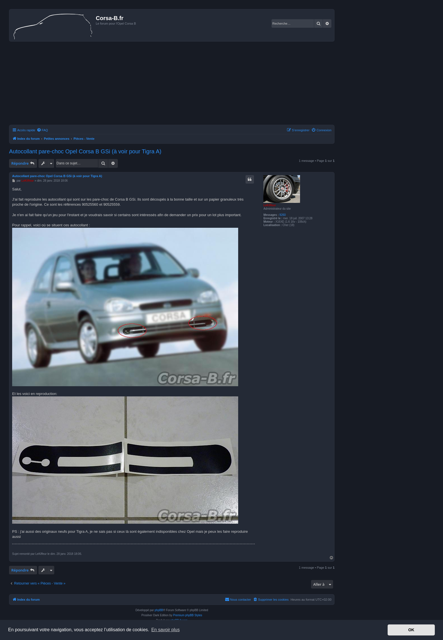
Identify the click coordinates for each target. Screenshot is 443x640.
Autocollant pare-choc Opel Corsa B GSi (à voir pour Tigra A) (85, 151)
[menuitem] (42, 130)
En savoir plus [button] (165, 629)
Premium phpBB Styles (187, 615)
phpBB (159, 610)
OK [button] (411, 630)
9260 (282, 214)
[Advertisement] (172, 84)
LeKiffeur (269, 205)
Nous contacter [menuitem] (238, 599)
